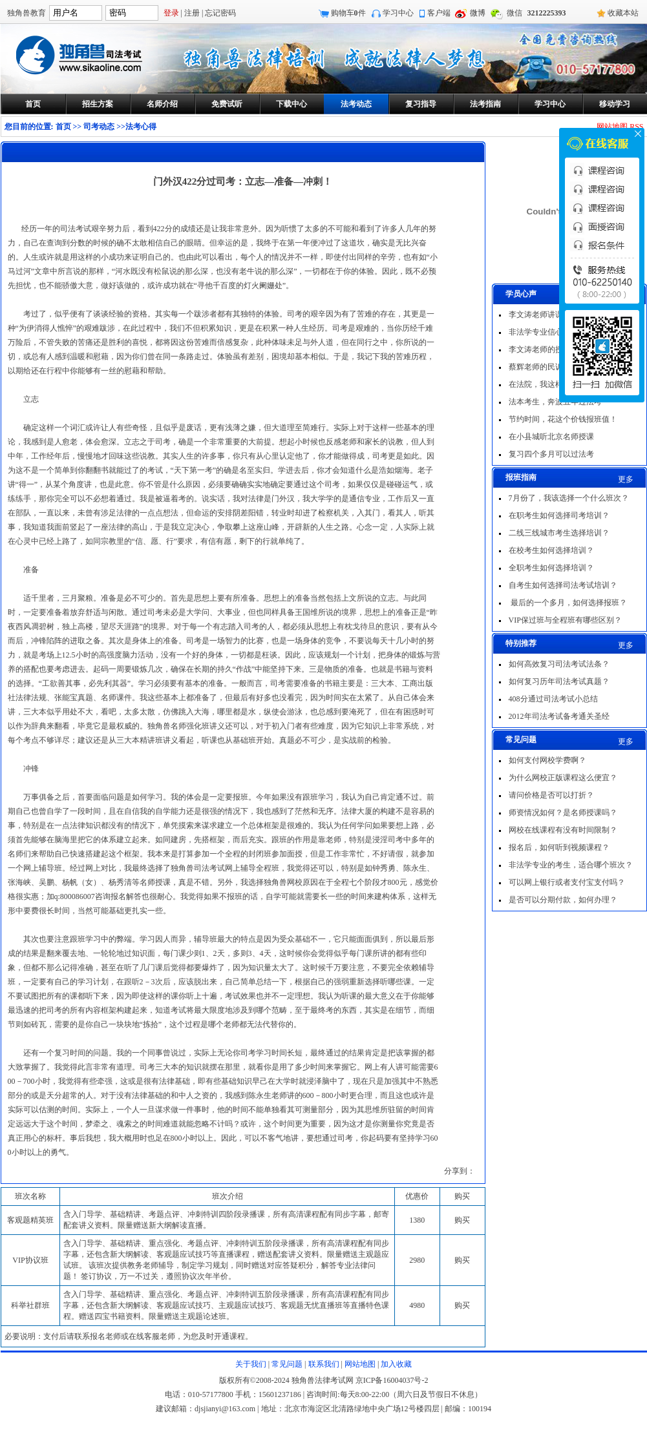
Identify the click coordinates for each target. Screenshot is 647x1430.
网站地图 (612, 126)
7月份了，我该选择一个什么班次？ (569, 498)
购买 (462, 1220)
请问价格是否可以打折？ (551, 795)
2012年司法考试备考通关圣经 (559, 716)
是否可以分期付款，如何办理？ (563, 899)
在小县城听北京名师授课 (551, 436)
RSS (636, 126)
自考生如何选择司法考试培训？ (563, 585)
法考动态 (356, 104)
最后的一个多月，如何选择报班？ (568, 602)
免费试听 (226, 104)
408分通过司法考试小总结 (553, 698)
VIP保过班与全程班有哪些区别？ (565, 620)
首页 (33, 104)
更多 (625, 479)
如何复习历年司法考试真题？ (559, 681)
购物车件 (348, 12)
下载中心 (291, 104)
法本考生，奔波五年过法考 (555, 401)
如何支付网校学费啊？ (547, 760)
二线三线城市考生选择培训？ (559, 532)
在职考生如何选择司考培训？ (559, 515)
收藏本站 (623, 12)
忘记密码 (220, 12)
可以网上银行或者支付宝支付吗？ (567, 882)
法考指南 (485, 104)
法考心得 (140, 126)
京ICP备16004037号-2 (392, 1380)
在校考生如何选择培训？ (551, 550)
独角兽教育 (26, 12)
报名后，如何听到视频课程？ (559, 847)
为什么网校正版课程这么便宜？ (563, 777)
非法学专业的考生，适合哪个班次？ (571, 864)
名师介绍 (162, 104)
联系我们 (323, 1364)
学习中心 (398, 12)
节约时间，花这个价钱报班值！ (563, 419)
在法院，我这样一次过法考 (555, 384)
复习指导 (420, 104)
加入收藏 (396, 1364)
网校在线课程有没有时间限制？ (563, 829)
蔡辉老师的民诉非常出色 (551, 366)
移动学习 (614, 104)
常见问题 (286, 1364)
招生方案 (97, 104)
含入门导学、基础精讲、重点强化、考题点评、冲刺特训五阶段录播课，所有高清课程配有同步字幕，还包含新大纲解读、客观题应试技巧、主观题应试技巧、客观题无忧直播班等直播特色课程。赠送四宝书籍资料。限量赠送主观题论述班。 (226, 1305)
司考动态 (98, 126)
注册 (192, 12)
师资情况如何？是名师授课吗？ (563, 812)
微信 (514, 12)
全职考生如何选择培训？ (551, 567)
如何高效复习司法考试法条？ (559, 663)
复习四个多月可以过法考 (551, 454)
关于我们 (250, 1364)
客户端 (439, 12)
